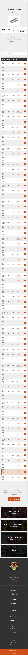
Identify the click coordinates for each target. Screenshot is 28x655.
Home (14, 612)
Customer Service (14, 616)
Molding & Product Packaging (14, 626)
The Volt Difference (14, 628)
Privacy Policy (14, 653)
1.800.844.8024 (14, 594)
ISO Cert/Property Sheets (14, 622)
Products (14, 614)
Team (14, 638)
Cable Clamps (14, 624)
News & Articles (14, 636)
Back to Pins (14, 12)
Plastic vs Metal (14, 642)
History (14, 635)
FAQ (14, 640)
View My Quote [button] (14, 499)
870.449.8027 (14, 590)
